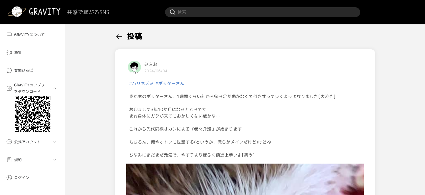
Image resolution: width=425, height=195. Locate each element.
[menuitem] (32, 34)
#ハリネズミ (141, 83)
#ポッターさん (169, 83)
